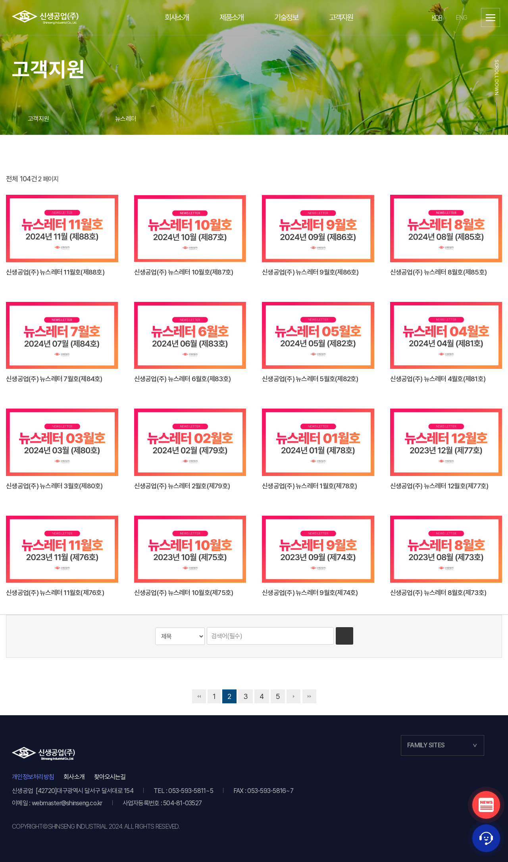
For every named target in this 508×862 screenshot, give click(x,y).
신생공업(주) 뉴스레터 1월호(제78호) (309, 486)
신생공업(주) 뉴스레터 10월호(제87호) (183, 272)
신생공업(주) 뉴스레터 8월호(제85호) (438, 272)
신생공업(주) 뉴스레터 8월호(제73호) (438, 593)
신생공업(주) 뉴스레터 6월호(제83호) (182, 379)
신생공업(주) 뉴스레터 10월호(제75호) (183, 593)
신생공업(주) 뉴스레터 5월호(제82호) (310, 379)
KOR (437, 17)
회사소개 (74, 777)
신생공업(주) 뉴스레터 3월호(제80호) (54, 486)
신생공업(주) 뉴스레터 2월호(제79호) (182, 486)
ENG (461, 17)
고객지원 (38, 119)
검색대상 (30, 627)
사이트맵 (490, 17)
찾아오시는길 (110, 777)
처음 (199, 696)
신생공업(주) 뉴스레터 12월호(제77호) (439, 486)
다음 (293, 696)
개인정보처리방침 (33, 777)
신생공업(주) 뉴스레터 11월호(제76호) (55, 593)
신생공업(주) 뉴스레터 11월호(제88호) (55, 272)
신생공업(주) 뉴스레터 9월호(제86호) (310, 272)
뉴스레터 (125, 119)
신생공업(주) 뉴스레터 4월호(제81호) (438, 379)
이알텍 (45, 17)
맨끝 (309, 696)
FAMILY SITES (425, 745)
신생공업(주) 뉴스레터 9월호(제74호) (310, 593)
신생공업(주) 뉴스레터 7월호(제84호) (54, 379)
